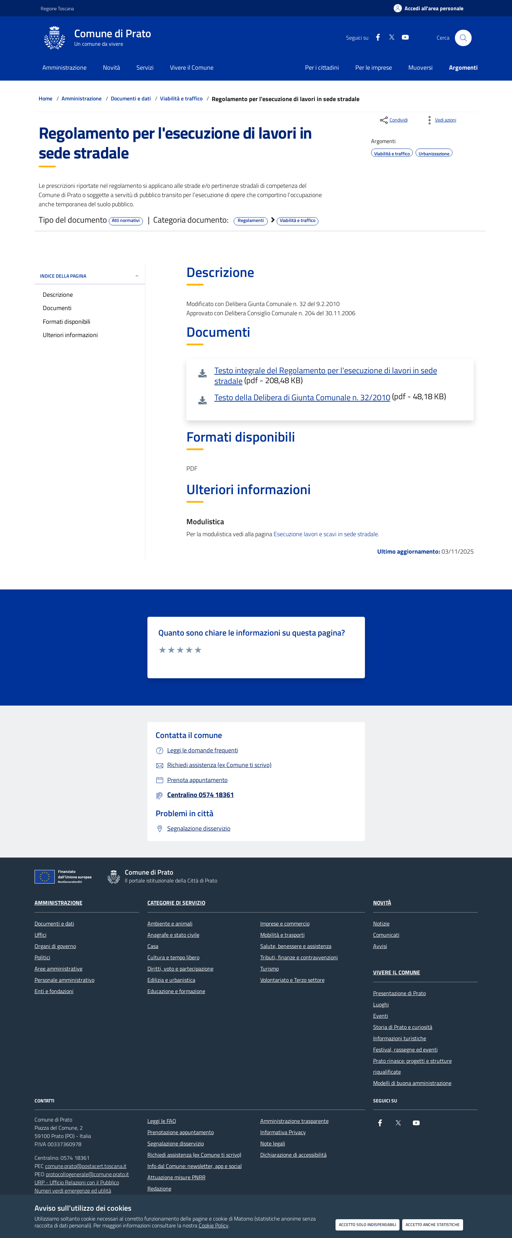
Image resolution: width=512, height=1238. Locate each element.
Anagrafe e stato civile (173, 935)
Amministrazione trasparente (294, 1121)
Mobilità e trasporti (282, 935)
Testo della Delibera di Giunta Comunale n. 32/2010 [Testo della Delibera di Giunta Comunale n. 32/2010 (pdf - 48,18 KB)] (302, 397)
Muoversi (420, 67)
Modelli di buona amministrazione (412, 1083)
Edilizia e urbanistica (171, 980)
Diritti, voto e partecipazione (180, 968)
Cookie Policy (213, 1225)
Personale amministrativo (64, 980)
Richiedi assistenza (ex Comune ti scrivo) (194, 1155)
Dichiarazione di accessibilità (293, 1155)
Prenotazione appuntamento (180, 1132)
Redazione (159, 1188)
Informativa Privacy (283, 1132)
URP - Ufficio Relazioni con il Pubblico (77, 1182)
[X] (389, 37)
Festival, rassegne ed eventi (405, 1049)
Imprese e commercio (285, 923)
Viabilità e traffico (181, 98)
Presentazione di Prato (399, 993)
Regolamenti (251, 220)
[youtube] (402, 37)
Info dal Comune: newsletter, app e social (194, 1166)
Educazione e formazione (176, 991)
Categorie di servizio (176, 903)
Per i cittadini (322, 67)
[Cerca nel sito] (463, 38)
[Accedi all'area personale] (428, 8)
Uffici (41, 935)
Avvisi (380, 946)
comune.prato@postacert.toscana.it (86, 1166)
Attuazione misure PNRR (176, 1177)
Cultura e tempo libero (173, 957)
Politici (42, 957)
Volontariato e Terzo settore (292, 980)
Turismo (269, 968)
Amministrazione (82, 98)
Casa (152, 946)
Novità (382, 903)
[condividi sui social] (393, 120)
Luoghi (381, 1004)
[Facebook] (375, 37)
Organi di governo (55, 946)
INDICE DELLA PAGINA (90, 275)
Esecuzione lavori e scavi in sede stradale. (326, 534)
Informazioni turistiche (399, 1038)
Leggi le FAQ (161, 1121)
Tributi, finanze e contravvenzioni (299, 957)
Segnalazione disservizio (175, 1143)
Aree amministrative (58, 968)
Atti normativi (126, 220)
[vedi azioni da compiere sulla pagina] (440, 120)
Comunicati (386, 935)
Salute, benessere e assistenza (295, 946)
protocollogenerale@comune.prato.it (87, 1174)
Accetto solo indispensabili (367, 1224)
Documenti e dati (131, 98)
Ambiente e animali (170, 923)
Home (45, 98)
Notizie (381, 923)
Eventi (380, 1016)
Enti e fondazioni (54, 991)
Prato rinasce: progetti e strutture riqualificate (412, 1066)
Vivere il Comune (396, 972)
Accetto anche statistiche (433, 1224)
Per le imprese (373, 67)
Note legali (272, 1143)
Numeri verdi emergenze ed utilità (73, 1190)
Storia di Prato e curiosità (402, 1027)
